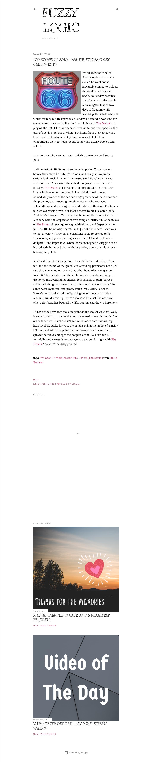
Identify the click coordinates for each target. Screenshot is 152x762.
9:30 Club (61, 384)
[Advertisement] (76, 493)
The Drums (51, 187)
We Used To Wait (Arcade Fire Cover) (63, 358)
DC (67, 384)
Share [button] (35, 380)
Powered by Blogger (76, 753)
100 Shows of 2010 (48, 384)
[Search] (117, 8)
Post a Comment (48, 625)
